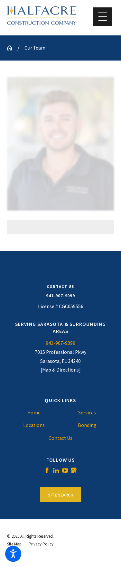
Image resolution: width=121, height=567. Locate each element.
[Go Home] (12, 48)
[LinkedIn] (56, 470)
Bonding (87, 425)
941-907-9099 (60, 295)
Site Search (60, 495)
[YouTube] (65, 470)
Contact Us (60, 438)
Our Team (34, 48)
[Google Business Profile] (74, 470)
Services (87, 413)
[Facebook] (47, 470)
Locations (34, 425)
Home (34, 413)
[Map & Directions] (61, 370)
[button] (13, 554)
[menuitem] (33, 412)
